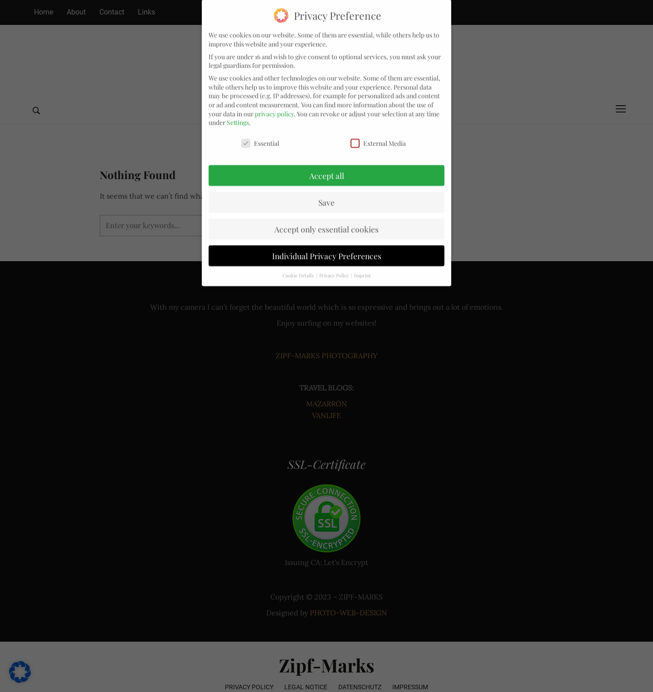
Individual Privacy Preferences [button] (326, 249)
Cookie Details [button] (299, 268)
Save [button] (326, 195)
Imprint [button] (362, 268)
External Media (378, 136)
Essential (260, 136)
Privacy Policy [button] (334, 268)
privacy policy (274, 106)
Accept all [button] (326, 169)
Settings (238, 116)
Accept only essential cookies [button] (326, 222)
